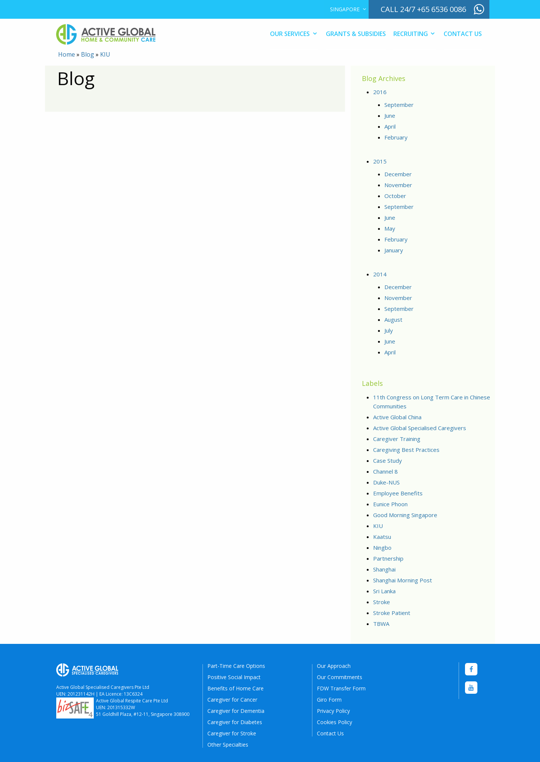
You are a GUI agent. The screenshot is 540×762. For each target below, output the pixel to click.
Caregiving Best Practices (406, 449)
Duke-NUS (386, 482)
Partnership (388, 558)
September (399, 104)
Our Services (290, 34)
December (398, 174)
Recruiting (410, 34)
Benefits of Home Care (235, 688)
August (393, 319)
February (396, 137)
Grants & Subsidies (356, 34)
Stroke (381, 602)
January (393, 250)
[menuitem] (346, 9)
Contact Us (463, 34)
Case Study (387, 460)
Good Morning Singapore (405, 515)
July (388, 330)
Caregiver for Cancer (232, 699)
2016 (380, 92)
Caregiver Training (396, 438)
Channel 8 (385, 471)
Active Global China (397, 417)
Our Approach (334, 665)
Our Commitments (339, 677)
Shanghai (384, 569)
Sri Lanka (384, 591)
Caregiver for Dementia (235, 710)
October (395, 196)
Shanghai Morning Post (402, 580)
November (398, 185)
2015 (380, 161)
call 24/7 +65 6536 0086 (423, 9)
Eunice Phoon (390, 504)
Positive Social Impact (234, 677)
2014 (380, 274)
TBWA (381, 623)
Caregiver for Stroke (231, 733)
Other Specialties (227, 744)
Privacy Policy (333, 710)
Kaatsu (382, 536)
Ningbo (382, 547)
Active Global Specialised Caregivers (419, 428)
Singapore (345, 9)
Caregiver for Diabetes (234, 722)
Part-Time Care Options (236, 665)
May (389, 228)
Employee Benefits (398, 493)
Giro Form (329, 699)
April (390, 126)
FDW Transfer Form (341, 688)
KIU (378, 526)
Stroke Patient (391, 612)
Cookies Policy (334, 722)
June (389, 115)
